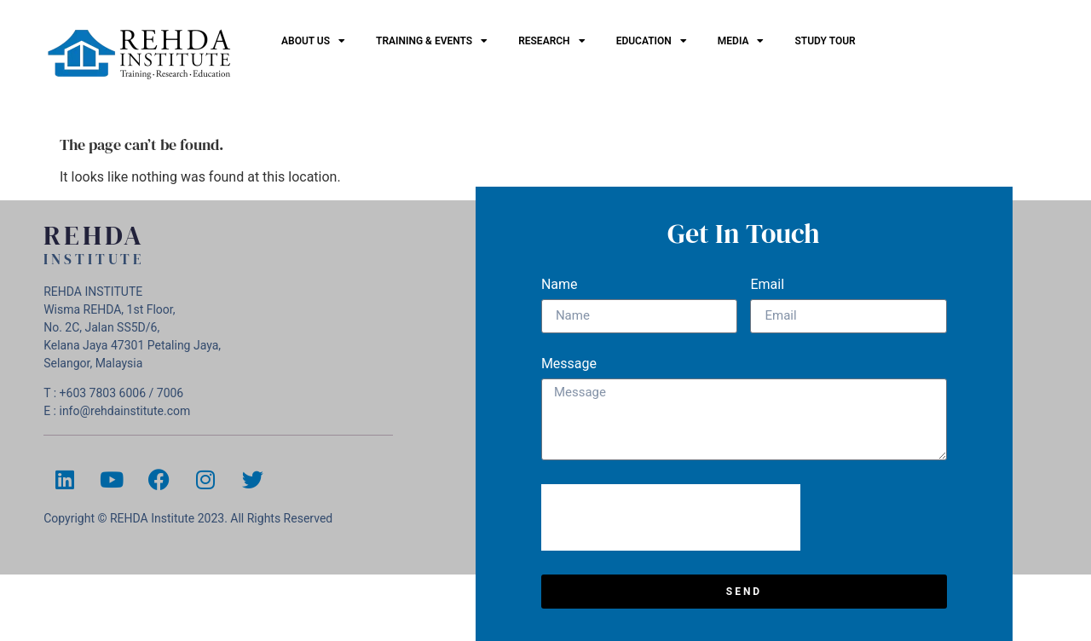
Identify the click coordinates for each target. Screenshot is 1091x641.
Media (741, 41)
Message (569, 364)
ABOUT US (313, 41)
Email (767, 285)
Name (559, 285)
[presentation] (670, 517)
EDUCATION (651, 41)
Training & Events (432, 41)
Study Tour (824, 41)
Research (551, 41)
